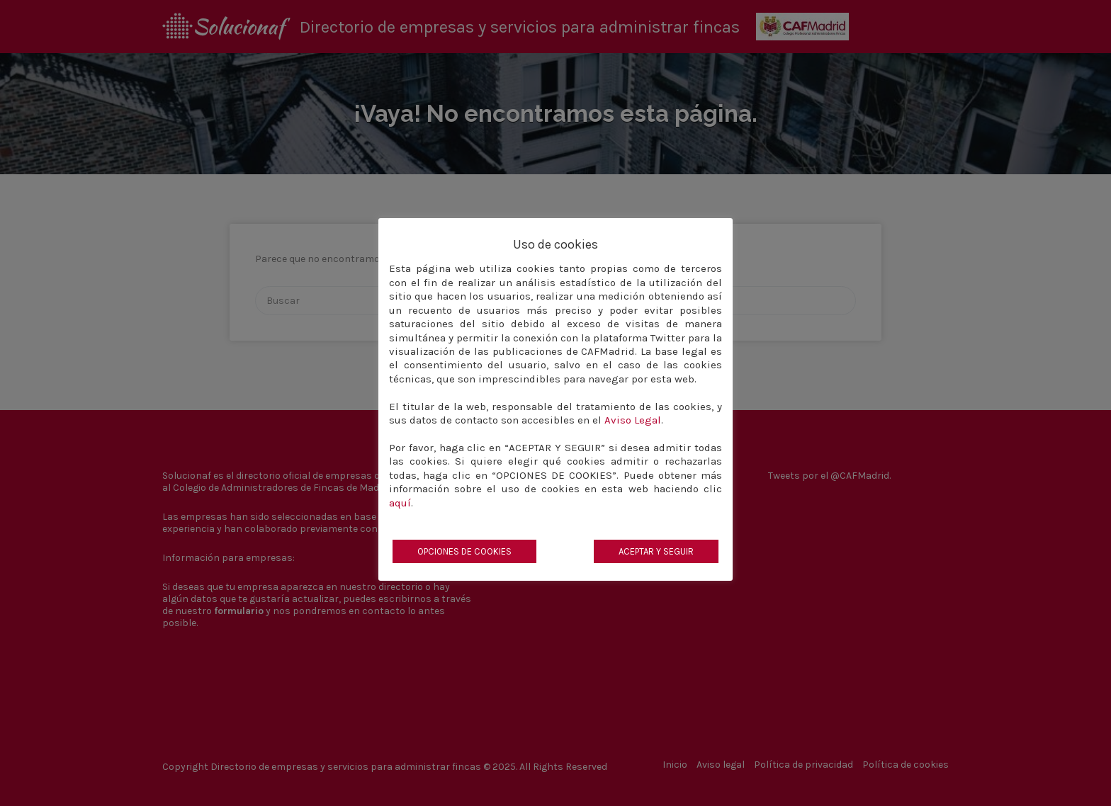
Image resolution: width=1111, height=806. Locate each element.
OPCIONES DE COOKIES (464, 551)
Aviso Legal (632, 420)
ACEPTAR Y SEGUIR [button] (656, 551)
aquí (400, 502)
